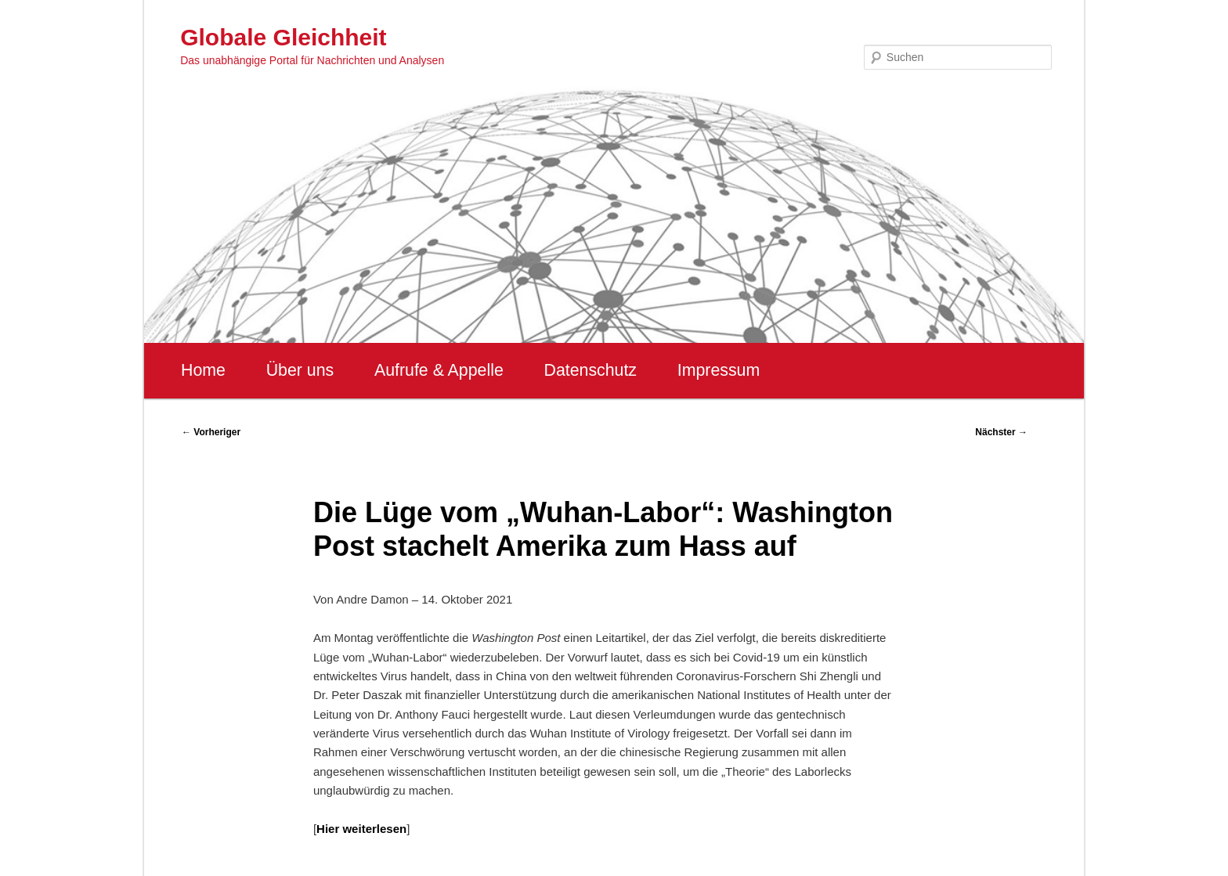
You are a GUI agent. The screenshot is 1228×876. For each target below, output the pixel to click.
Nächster (1001, 432)
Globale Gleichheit (283, 37)
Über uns (300, 370)
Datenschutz (590, 370)
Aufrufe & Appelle (439, 370)
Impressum (718, 370)
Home (203, 370)
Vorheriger (211, 432)
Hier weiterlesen (361, 828)
